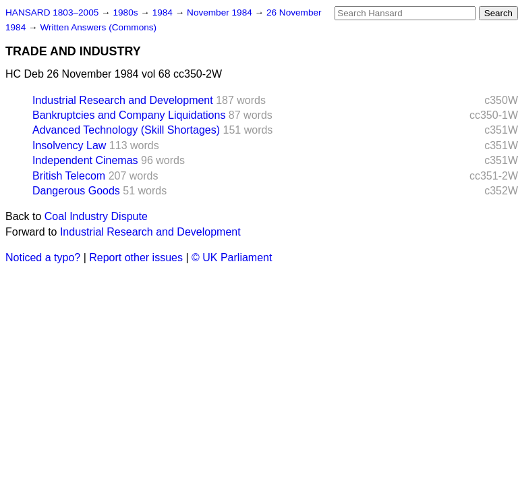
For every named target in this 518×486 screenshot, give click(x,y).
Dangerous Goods (76, 190)
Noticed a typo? (42, 257)
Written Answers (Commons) (98, 27)
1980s (126, 12)
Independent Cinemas (85, 160)
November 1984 (221, 12)
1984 (163, 12)
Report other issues (136, 257)
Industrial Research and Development (122, 100)
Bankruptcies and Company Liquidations (128, 115)
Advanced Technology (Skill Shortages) (126, 130)
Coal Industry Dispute (96, 216)
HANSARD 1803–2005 (51, 12)
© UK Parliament (232, 257)
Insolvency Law (69, 145)
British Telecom (68, 176)
